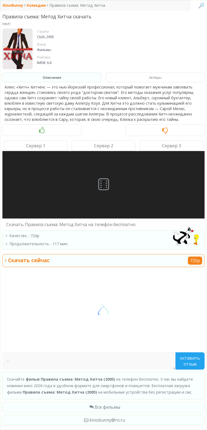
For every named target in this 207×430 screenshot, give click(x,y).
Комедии (36, 5)
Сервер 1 (35, 146)
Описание (52, 77)
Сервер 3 (171, 146)
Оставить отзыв (190, 361)
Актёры (155, 77)
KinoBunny (13, 5)
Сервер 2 (103, 146)
